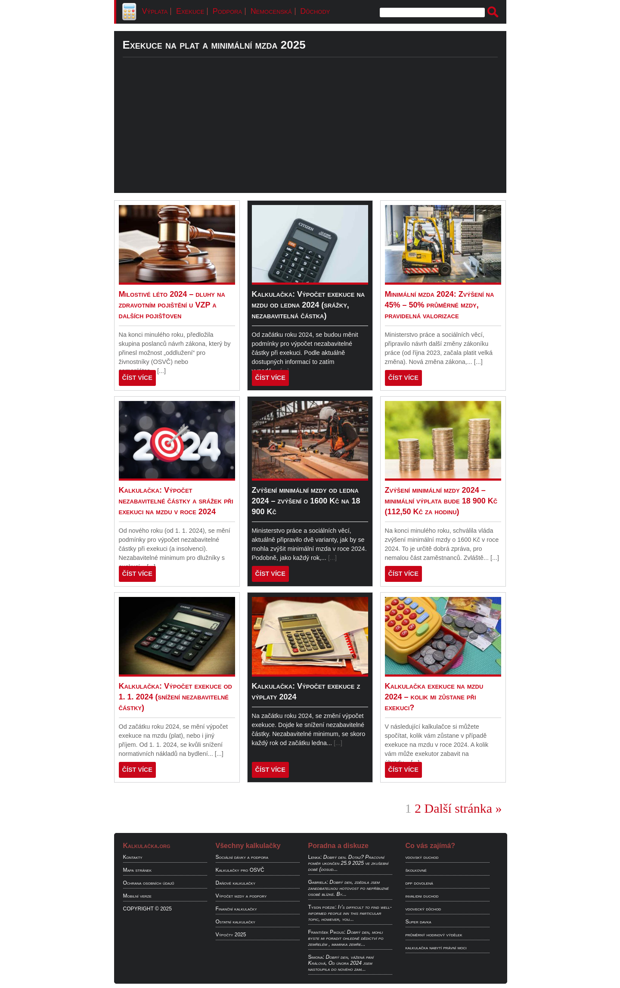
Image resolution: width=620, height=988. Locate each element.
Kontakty (133, 857)
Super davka (418, 922)
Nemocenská (271, 11)
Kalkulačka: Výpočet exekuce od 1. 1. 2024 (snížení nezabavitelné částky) (175, 697)
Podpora (227, 11)
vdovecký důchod (423, 909)
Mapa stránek (137, 870)
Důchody (315, 11)
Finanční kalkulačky (236, 909)
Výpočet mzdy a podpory (241, 896)
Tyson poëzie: (322, 907)
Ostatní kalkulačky (235, 922)
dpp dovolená (419, 883)
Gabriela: (318, 882)
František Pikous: (327, 932)
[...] (161, 370)
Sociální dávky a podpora (242, 857)
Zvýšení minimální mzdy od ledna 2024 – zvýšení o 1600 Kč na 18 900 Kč (306, 501)
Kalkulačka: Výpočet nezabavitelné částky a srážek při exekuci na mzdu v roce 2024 (176, 501)
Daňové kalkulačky (235, 883)
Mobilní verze (137, 896)
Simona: (316, 957)
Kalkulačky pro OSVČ (240, 870)
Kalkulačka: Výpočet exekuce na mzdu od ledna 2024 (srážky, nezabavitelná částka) (308, 305)
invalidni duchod (422, 896)
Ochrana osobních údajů (148, 883)
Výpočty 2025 (231, 935)
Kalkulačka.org (146, 845)
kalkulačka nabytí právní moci (436, 948)
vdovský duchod (422, 857)
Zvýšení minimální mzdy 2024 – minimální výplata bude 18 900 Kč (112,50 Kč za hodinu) (441, 501)
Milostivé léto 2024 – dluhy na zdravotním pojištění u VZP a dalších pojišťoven (172, 305)
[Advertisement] (310, 132)
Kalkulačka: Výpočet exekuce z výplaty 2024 (306, 691)
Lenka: (315, 857)
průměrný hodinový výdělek (434, 935)
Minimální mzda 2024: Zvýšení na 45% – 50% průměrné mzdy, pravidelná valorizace (439, 305)
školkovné (416, 870)
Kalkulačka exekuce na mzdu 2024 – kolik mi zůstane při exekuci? (434, 697)
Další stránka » (463, 808)
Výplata (155, 11)
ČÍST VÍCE (137, 377)
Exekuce (190, 11)
